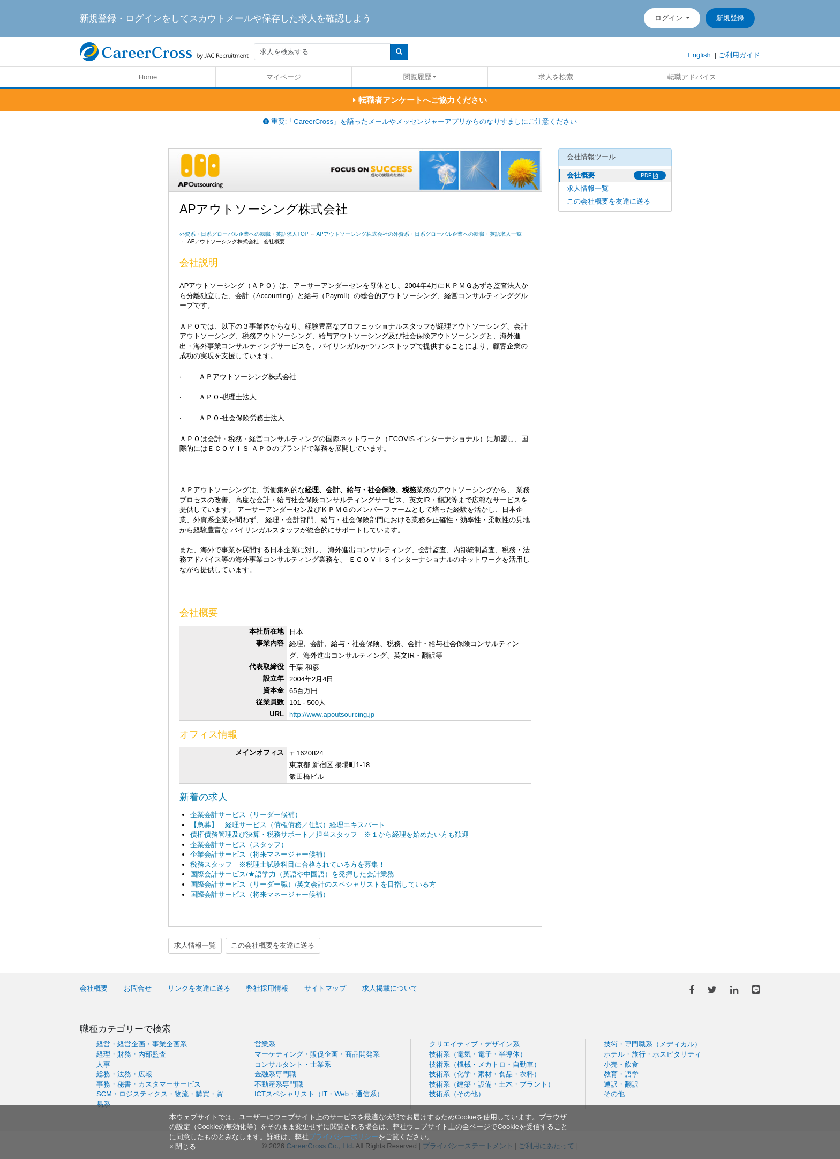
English (699, 55)
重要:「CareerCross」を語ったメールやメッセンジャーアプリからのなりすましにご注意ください (420, 121)
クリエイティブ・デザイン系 (474, 1044)
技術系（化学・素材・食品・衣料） (485, 1074)
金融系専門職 (275, 1074)
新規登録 (730, 18)
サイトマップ (325, 988)
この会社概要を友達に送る (272, 945)
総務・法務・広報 (124, 1074)
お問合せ (138, 988)
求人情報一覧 (195, 945)
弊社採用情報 (267, 988)
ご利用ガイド (739, 55)
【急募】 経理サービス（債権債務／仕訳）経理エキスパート (287, 825)
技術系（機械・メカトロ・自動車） (485, 1064)
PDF (649, 176)
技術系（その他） (457, 1094)
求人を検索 (555, 77)
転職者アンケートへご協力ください (419, 100)
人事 (103, 1064)
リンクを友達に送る (199, 988)
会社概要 (581, 175)
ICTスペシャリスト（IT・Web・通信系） (319, 1094)
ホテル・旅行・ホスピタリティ (652, 1054)
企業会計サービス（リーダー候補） (246, 815)
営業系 (264, 1044)
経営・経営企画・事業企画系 (141, 1044)
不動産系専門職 (278, 1084)
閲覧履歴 (417, 77)
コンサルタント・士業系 (292, 1064)
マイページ (283, 77)
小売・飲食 (621, 1064)
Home (148, 77)
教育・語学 (621, 1074)
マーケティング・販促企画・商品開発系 (317, 1054)
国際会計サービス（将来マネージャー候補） (259, 894)
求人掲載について (390, 988)
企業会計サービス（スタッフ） (239, 845)
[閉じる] (182, 1146)
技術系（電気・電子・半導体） (478, 1054)
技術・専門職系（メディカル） (652, 1044)
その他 (614, 1094)
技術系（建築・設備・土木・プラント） (491, 1084)
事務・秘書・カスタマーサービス (148, 1084)
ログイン (670, 18)
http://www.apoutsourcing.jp (331, 714)
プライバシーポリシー (343, 1137)
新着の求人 (203, 797)
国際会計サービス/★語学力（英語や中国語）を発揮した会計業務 (292, 874)
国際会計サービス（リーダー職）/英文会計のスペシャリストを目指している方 (313, 884)
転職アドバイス (692, 77)
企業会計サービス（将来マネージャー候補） (259, 854)
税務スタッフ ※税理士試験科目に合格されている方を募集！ (287, 864)
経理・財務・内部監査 (131, 1054)
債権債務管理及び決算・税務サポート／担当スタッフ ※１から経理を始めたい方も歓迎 (329, 834)
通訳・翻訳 (621, 1084)
